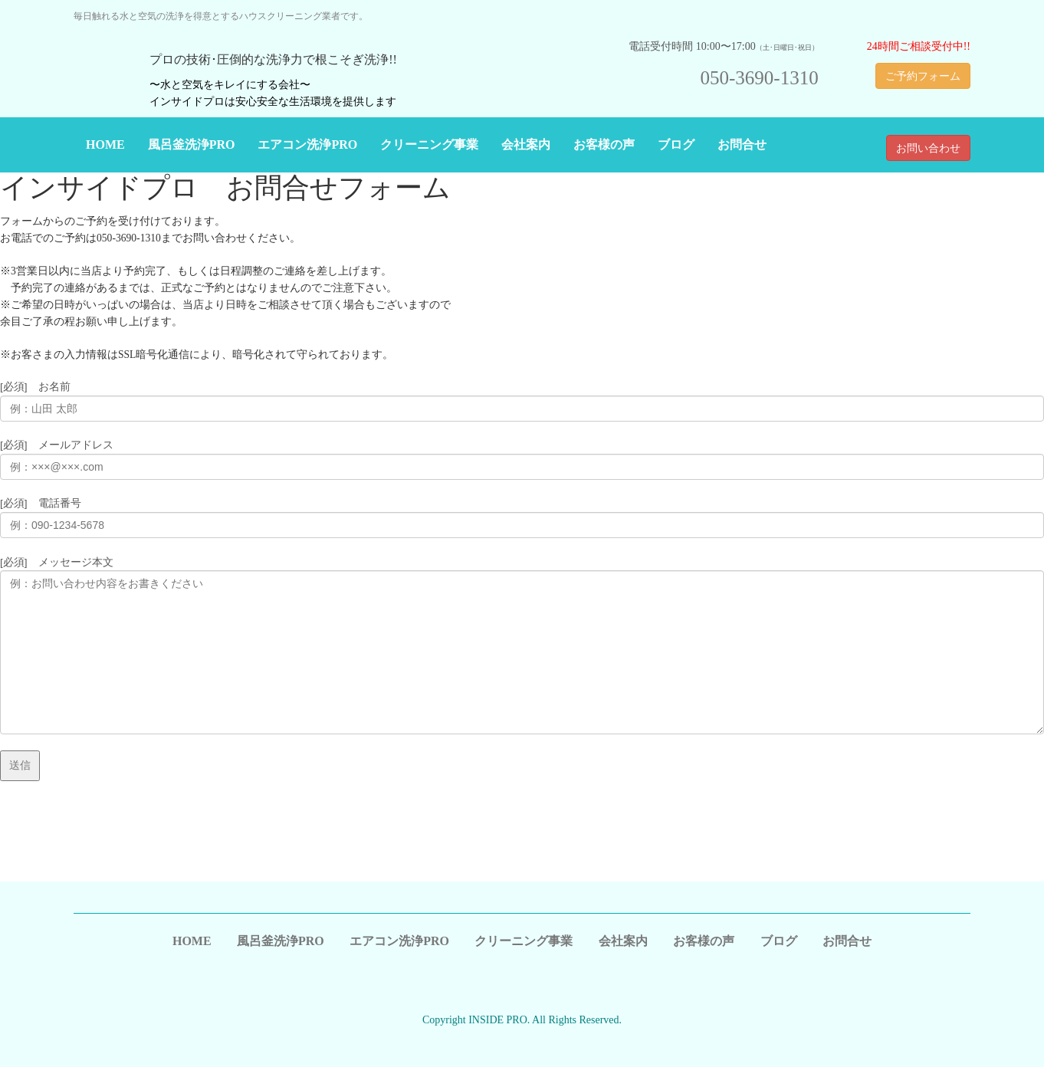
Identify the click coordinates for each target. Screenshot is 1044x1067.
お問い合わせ (928, 148)
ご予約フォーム (922, 76)
